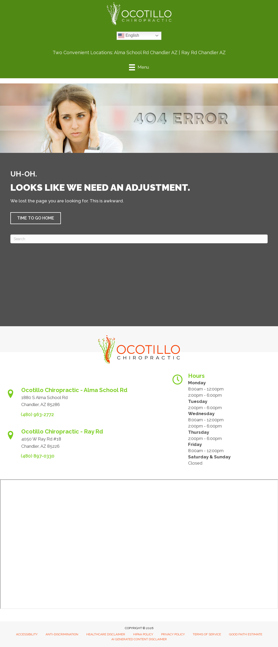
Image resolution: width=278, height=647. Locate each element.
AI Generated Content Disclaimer (139, 639)
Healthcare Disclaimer (105, 634)
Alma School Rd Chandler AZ (145, 52)
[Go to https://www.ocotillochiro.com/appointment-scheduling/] (83, 399)
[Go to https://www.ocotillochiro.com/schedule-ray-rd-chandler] (83, 440)
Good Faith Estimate (245, 634)
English (128, 36)
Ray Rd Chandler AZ (203, 52)
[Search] (139, 238)
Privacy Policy (173, 634)
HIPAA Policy (143, 634)
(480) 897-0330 (37, 456)
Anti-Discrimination (62, 634)
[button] (35, 218)
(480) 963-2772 (37, 414)
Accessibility (27, 634)
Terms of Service (207, 634)
